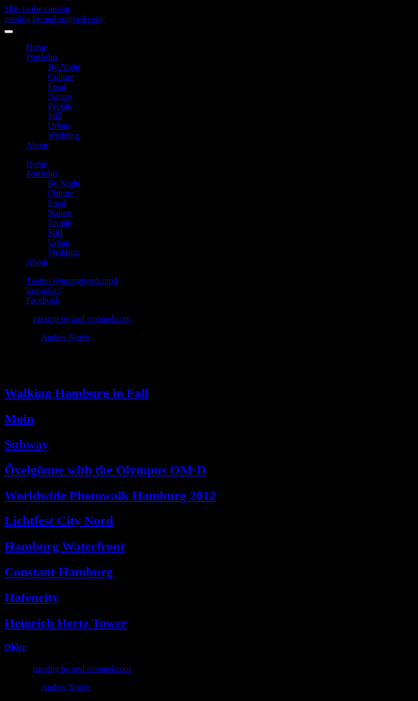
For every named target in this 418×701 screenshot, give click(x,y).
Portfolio (41, 57)
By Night (64, 66)
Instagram (43, 290)
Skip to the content (37, 9)
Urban (59, 125)
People (60, 106)
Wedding (63, 135)
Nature (60, 96)
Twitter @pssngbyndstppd (72, 280)
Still (55, 115)
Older (15, 646)
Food (57, 86)
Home (36, 47)
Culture (61, 76)
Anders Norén (65, 337)
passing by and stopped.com (53, 18)
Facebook (43, 300)
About (37, 145)
